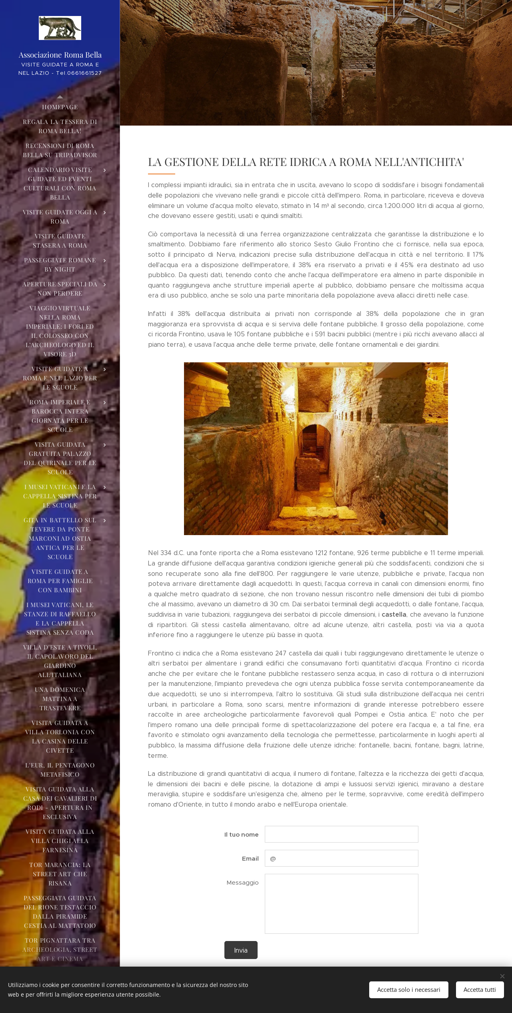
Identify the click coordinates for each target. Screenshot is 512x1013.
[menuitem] (60, 107)
